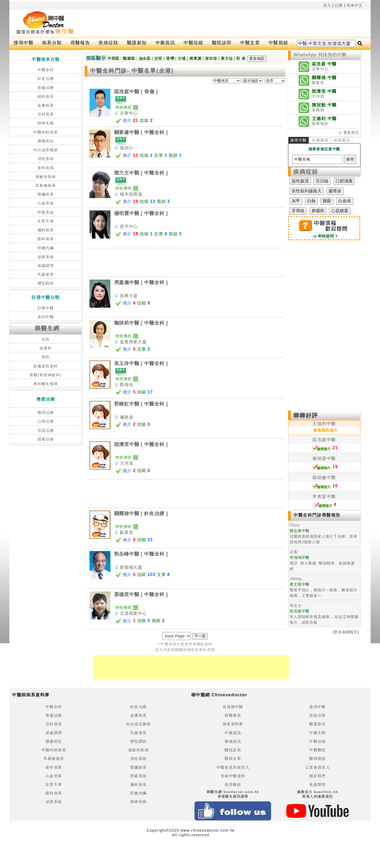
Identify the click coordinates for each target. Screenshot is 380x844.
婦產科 (45, 348)
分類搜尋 (320, 140)
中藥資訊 (165, 42)
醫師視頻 (317, 758)
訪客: (294, 552)
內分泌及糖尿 (45, 150)
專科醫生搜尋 (45, 384)
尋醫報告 (80, 42)
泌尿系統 (46, 257)
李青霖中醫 (324, 496)
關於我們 (317, 776)
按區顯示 (342, 140)
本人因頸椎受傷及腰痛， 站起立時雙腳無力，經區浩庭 (324, 616)
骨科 (46, 357)
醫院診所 (222, 42)
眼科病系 (46, 239)
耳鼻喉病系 (45, 185)
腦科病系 (46, 230)
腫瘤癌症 (46, 141)
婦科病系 (46, 96)
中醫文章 (250, 42)
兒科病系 (46, 114)
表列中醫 (46, 317)
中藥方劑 (317, 733)
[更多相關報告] (346, 632)
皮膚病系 (46, 105)
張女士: (296, 605)
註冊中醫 (46, 308)
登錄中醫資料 (233, 776)
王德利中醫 (324, 423)
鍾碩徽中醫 (324, 477)
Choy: (295, 525)
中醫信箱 (193, 42)
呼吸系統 (46, 212)
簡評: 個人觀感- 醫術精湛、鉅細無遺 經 (322, 563)
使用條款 (233, 784)
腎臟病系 (46, 194)
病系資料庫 (233, 724)
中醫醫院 (317, 750)
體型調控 (46, 283)
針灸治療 (46, 78)
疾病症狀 (108, 42)
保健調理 (46, 265)
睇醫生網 (47, 328)
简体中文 (354, 5)
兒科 (46, 339)
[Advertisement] (220, 23)
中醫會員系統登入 (233, 767)
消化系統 (46, 159)
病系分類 (52, 42)
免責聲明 (317, 784)
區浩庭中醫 (324, 439)
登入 (327, 5)
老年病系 (46, 168)
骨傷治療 (46, 87)
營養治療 (46, 439)
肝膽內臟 (46, 248)
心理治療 (46, 421)
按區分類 (317, 715)
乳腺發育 (46, 274)
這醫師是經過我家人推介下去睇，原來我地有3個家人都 (323, 536)
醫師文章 (233, 758)
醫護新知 (137, 42)
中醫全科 (46, 70)
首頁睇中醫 (233, 707)
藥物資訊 (233, 741)
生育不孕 (46, 221)
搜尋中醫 (23, 42)
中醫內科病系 (45, 132)
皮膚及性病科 (45, 366)
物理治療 (46, 412)
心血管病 (46, 203)
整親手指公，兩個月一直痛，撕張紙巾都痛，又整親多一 (323, 590)
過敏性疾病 (45, 176)
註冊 (339, 5)
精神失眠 (46, 123)
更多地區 (256, 58)
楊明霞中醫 (324, 458)
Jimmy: (296, 579)
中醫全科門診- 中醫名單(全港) (132, 71)
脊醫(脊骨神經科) (45, 375)
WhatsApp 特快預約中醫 (320, 54)
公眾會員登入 (317, 767)
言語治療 (46, 430)
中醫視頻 (278, 42)
